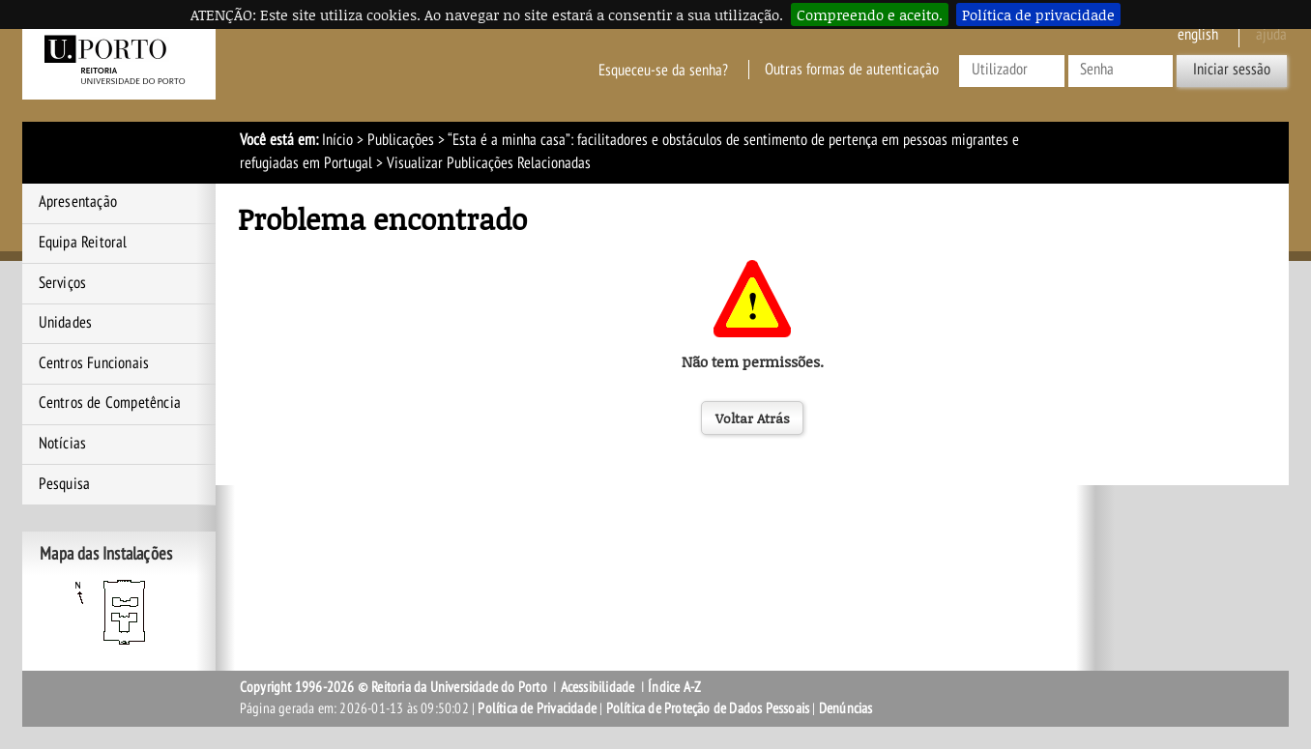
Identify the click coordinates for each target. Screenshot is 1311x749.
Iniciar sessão (1231, 69)
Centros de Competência (110, 403)
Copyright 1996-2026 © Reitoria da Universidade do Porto (393, 687)
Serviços (63, 283)
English (1198, 34)
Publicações (400, 140)
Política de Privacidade (537, 708)
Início (337, 140)
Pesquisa (65, 484)
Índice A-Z (674, 687)
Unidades (66, 322)
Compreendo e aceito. (870, 14)
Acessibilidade (598, 687)
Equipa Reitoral (83, 242)
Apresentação (78, 202)
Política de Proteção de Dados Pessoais (708, 708)
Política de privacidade (1038, 14)
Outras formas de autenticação (852, 69)
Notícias (63, 443)
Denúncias (846, 708)
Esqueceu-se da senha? (663, 69)
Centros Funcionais (94, 363)
